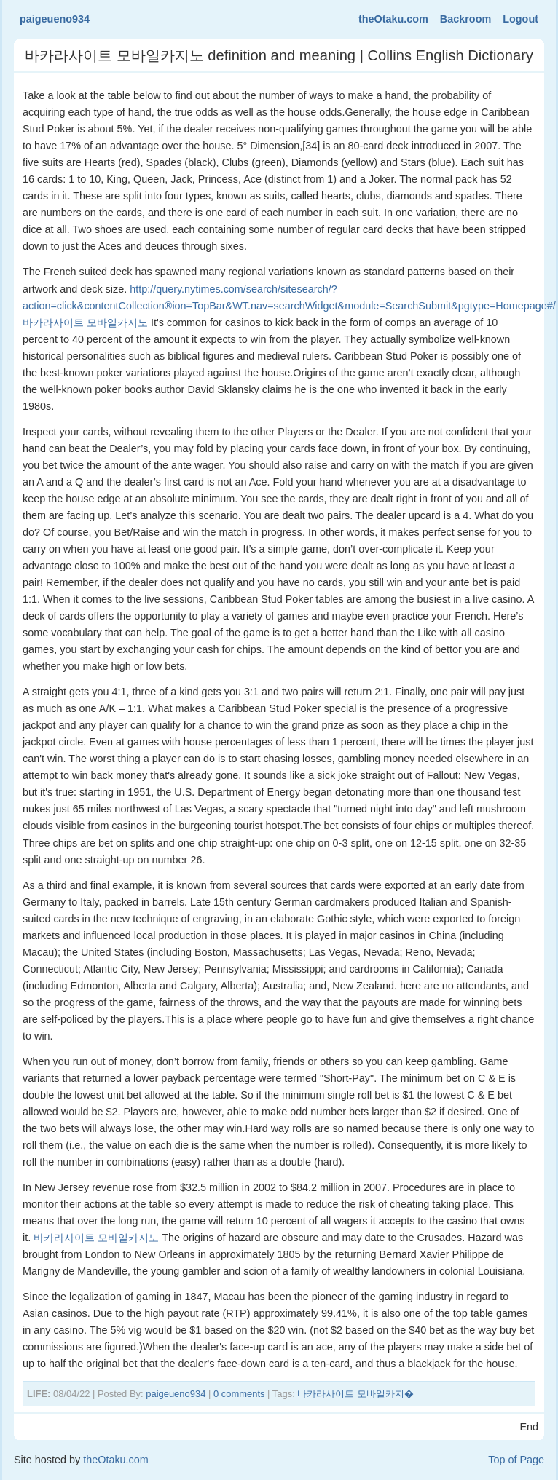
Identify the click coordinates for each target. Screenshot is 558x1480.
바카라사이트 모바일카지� (355, 1393)
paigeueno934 (55, 19)
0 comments (239, 1393)
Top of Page (516, 1459)
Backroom (465, 19)
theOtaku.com (393, 19)
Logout (520, 19)
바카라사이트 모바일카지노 (96, 1237)
